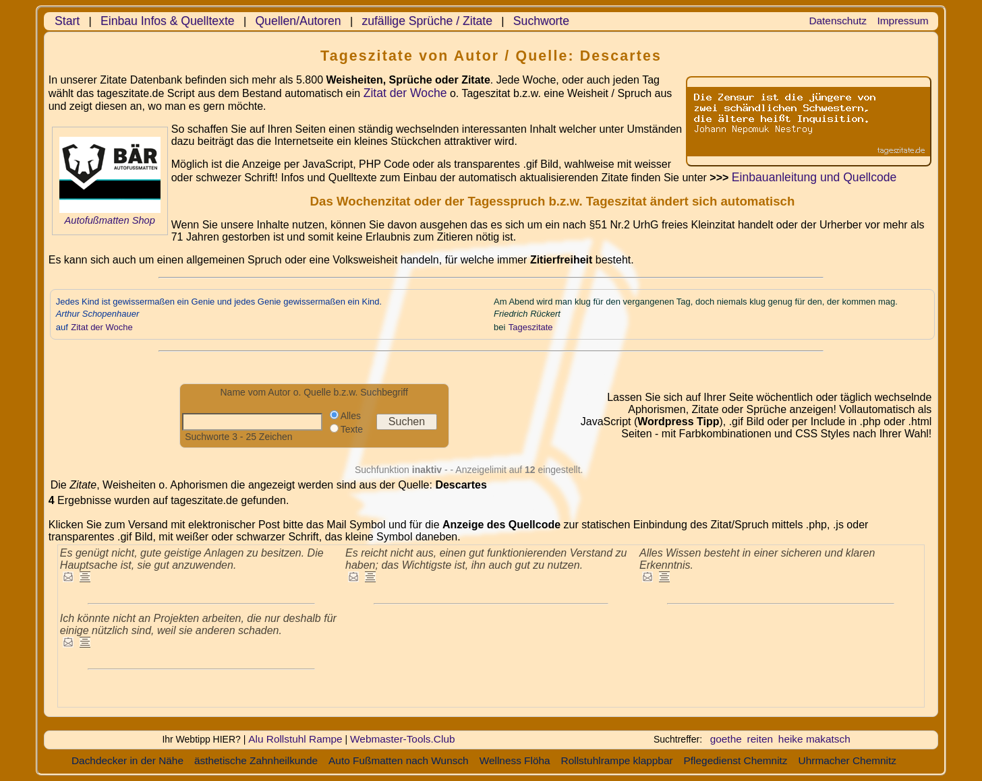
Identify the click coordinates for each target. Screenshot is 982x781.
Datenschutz (838, 20)
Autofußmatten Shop (109, 220)
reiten (760, 739)
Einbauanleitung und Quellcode (814, 177)
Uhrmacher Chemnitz (847, 760)
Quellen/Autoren (298, 21)
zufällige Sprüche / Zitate (427, 21)
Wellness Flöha (515, 760)
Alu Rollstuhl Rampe (295, 739)
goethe (726, 739)
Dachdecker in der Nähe (127, 760)
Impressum (903, 20)
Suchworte (541, 21)
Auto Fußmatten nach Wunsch (398, 760)
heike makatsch (814, 739)
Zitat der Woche (405, 93)
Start (67, 21)
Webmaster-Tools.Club (402, 739)
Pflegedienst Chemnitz (736, 760)
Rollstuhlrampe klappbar (617, 760)
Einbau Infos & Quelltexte (167, 21)
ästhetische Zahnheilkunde (256, 760)
